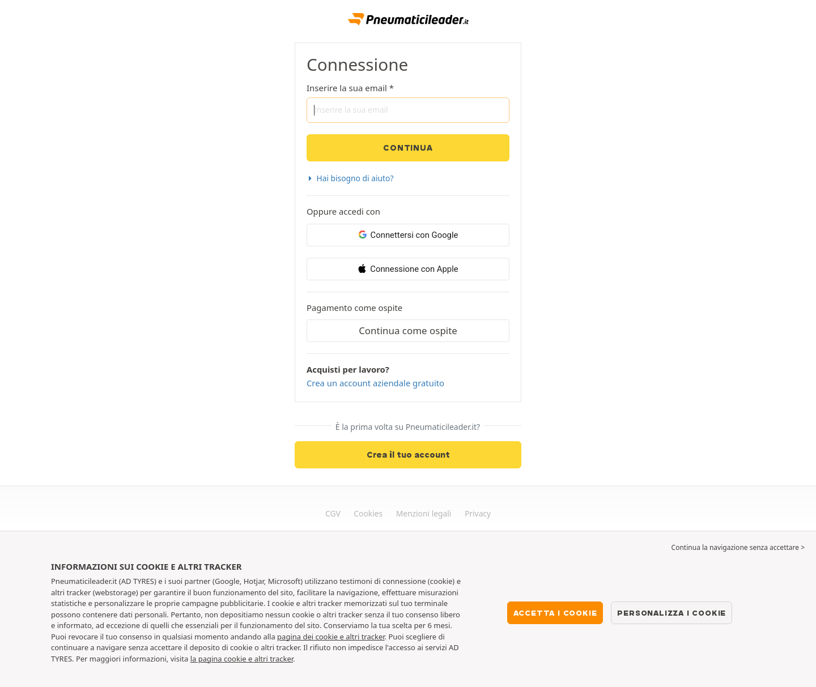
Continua (407, 148)
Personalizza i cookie (671, 612)
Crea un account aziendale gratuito (375, 383)
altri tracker (273, 659)
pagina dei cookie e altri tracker (330, 636)
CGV (333, 513)
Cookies (368, 513)
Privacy (478, 513)
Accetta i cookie (555, 612)
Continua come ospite (408, 330)
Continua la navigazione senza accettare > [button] (738, 547)
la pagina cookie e (222, 659)
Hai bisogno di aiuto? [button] (350, 178)
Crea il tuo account (408, 455)
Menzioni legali (424, 513)
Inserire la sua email (347, 87)
